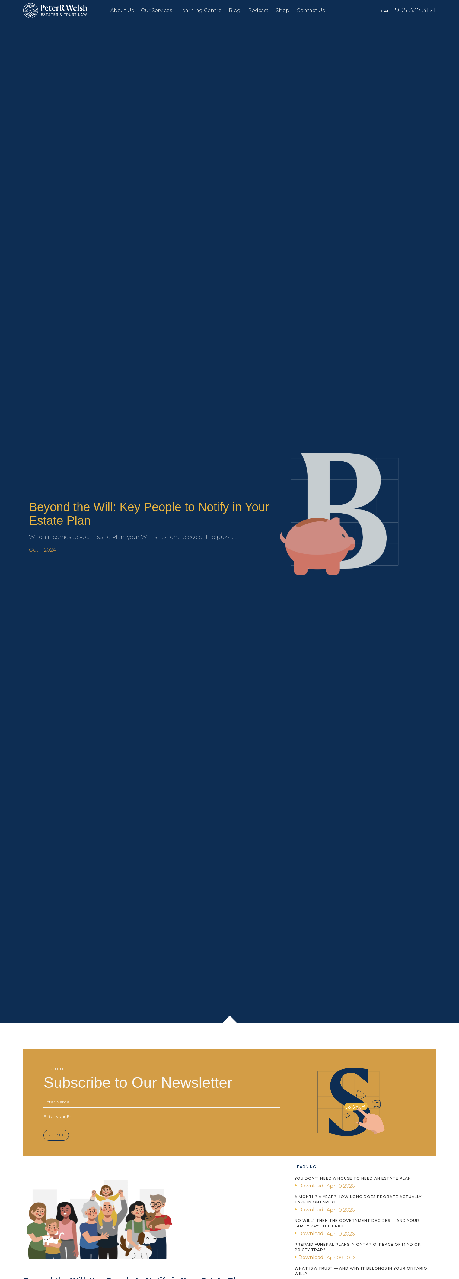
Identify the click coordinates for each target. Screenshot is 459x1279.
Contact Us (311, 10)
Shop (282, 10)
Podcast (258, 10)
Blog (235, 10)
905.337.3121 (415, 10)
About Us (122, 10)
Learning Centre (200, 10)
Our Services (156, 10)
